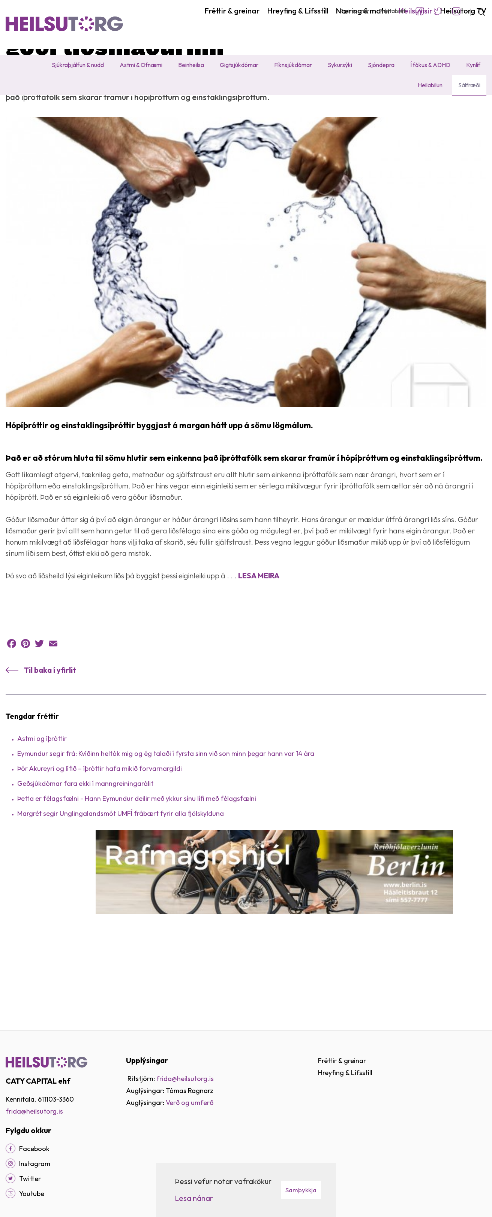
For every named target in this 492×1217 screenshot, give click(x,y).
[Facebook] (10, 1148)
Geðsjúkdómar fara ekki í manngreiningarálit (85, 857)
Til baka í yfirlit (50, 743)
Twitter (438, 11)
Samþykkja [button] (300, 1190)
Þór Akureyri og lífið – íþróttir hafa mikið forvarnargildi (99, 842)
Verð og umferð (189, 1102)
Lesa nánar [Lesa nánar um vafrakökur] (194, 1198)
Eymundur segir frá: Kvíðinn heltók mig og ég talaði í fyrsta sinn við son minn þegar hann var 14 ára (165, 827)
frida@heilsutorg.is (34, 1111)
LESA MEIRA (258, 649)
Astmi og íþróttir (42, 812)
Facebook (419, 11)
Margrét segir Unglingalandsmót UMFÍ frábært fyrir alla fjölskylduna (120, 887)
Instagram (456, 11)
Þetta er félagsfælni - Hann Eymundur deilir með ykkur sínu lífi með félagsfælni (136, 872)
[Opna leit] (478, 11)
